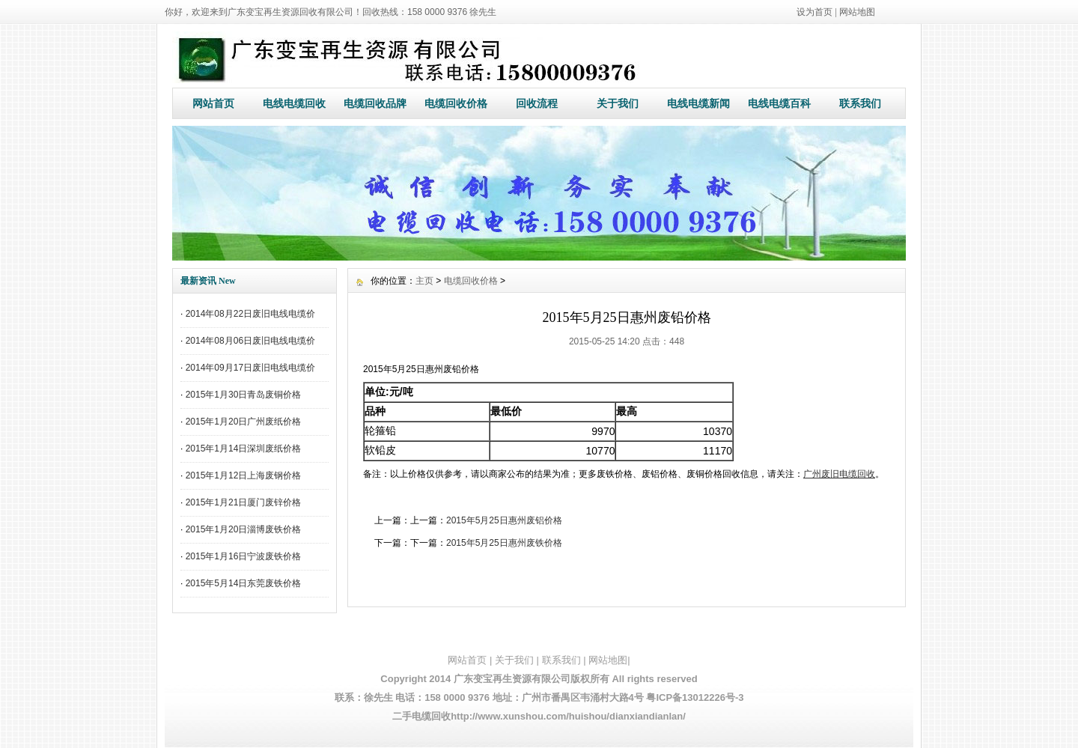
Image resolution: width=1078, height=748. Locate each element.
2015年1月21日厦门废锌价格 (244, 502)
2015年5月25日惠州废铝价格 (504, 520)
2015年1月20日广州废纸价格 (244, 421)
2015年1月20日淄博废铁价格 (244, 529)
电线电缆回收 (294, 103)
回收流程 (537, 103)
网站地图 (857, 12)
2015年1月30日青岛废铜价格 (244, 394)
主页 (424, 281)
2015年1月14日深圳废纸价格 (244, 448)
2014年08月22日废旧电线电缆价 (250, 313)
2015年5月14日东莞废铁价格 (244, 583)
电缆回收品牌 (375, 103)
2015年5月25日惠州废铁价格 (504, 543)
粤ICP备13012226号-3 (694, 697)
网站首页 (213, 103)
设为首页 (814, 12)
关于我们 (618, 103)
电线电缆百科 (779, 103)
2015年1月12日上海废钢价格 (244, 475)
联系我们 (860, 103)
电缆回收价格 (455, 103)
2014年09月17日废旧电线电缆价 (250, 367)
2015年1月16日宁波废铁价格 (244, 556)
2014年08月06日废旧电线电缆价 (250, 340)
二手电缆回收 (421, 716)
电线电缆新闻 (698, 103)
